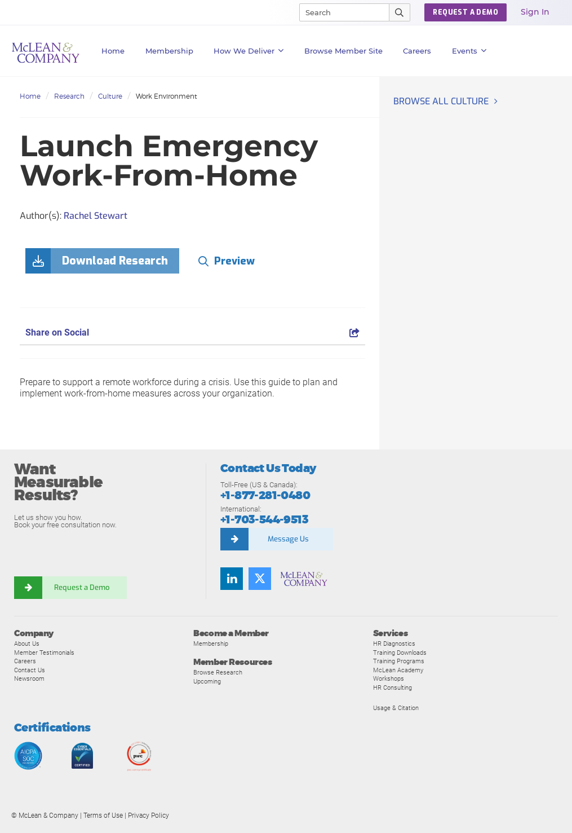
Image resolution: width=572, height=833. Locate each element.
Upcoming (207, 681)
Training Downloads (400, 652)
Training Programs (398, 661)
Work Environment (166, 96)
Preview (234, 261)
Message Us (288, 539)
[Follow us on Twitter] (260, 578)
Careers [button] (417, 50)
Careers (25, 661)
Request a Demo (81, 587)
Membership (169, 50)
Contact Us (29, 670)
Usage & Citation (396, 708)
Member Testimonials (44, 652)
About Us (26, 643)
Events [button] (469, 51)
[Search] (339, 12)
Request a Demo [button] (465, 12)
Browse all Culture (441, 101)
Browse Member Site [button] (343, 50)
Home (113, 50)
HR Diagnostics (394, 643)
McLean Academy (398, 670)
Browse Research (217, 672)
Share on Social (192, 332)
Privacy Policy (148, 815)
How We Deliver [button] (249, 51)
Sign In (535, 12)
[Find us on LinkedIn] (231, 578)
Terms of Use (103, 815)
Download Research (115, 260)
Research (69, 96)
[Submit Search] (399, 12)
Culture (110, 96)
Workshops (388, 678)
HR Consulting (392, 687)
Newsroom (29, 678)
